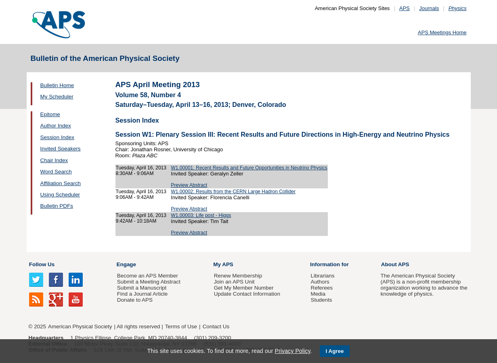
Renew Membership (238, 276)
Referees (321, 288)
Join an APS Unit (234, 282)
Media (317, 294)
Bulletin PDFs (56, 206)
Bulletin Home (57, 85)
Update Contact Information (247, 294)
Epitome (50, 114)
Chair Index (54, 160)
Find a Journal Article (142, 294)
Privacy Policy (292, 351)
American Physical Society (80, 326)
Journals (429, 8)
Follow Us (42, 264)
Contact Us (216, 326)
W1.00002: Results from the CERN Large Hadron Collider (233, 191)
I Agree (335, 351)
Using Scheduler (60, 195)
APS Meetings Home (442, 32)
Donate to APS (135, 300)
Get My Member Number (244, 288)
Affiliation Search (60, 183)
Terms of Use (181, 326)
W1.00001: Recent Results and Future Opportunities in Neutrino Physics (249, 168)
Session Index (57, 137)
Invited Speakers (60, 149)
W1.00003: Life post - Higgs (201, 215)
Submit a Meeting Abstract (148, 282)
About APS (395, 264)
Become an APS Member (147, 276)
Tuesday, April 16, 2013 (141, 168)
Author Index (55, 126)
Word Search (56, 172)
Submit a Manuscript (141, 288)
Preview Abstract (189, 185)
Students (321, 300)
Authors (319, 282)
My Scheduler (56, 97)
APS (404, 8)
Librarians (322, 276)
